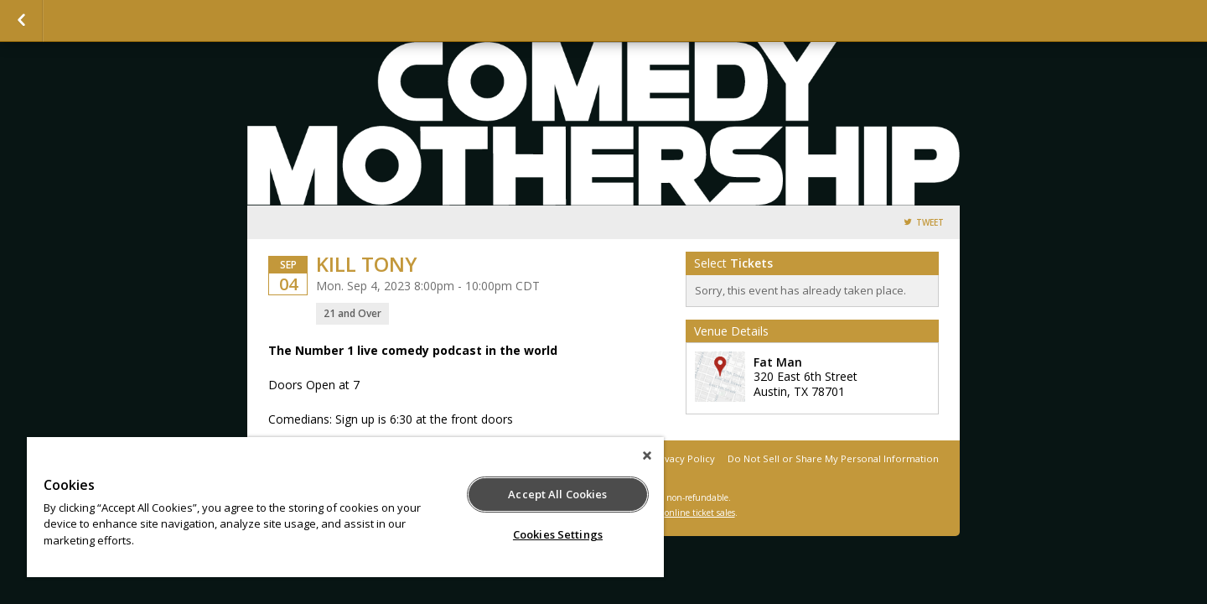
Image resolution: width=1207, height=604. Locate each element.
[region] (345, 507)
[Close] (647, 455)
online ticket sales (700, 512)
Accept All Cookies (557, 494)
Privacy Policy (683, 458)
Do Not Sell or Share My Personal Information (833, 458)
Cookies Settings (558, 534)
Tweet (930, 222)
